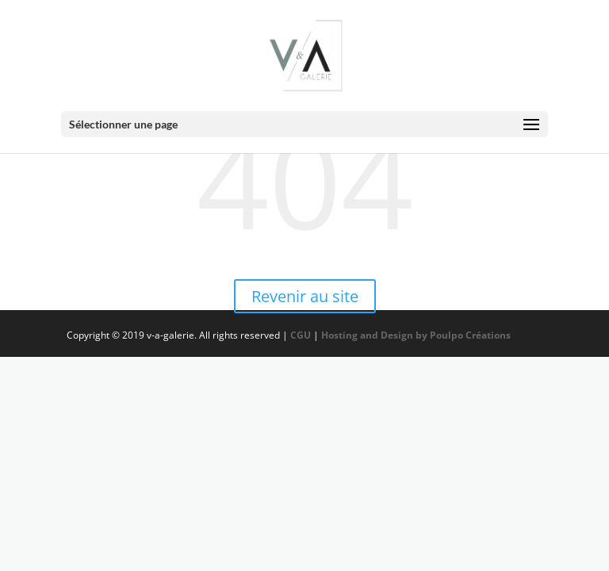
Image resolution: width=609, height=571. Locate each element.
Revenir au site (304, 296)
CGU (300, 335)
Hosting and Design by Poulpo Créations (417, 335)
